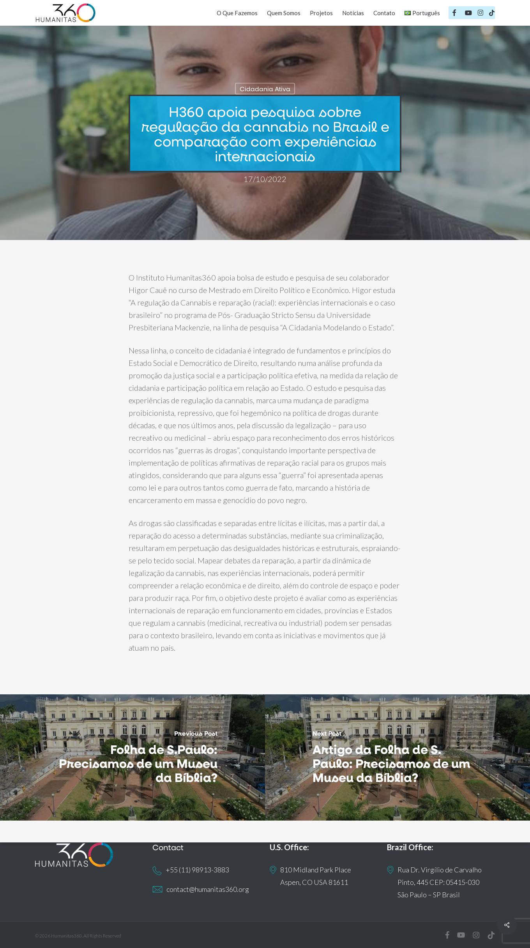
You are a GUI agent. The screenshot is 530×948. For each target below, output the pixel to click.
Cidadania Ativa (265, 89)
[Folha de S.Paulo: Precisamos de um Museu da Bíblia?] (132, 757)
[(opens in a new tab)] (397, 757)
